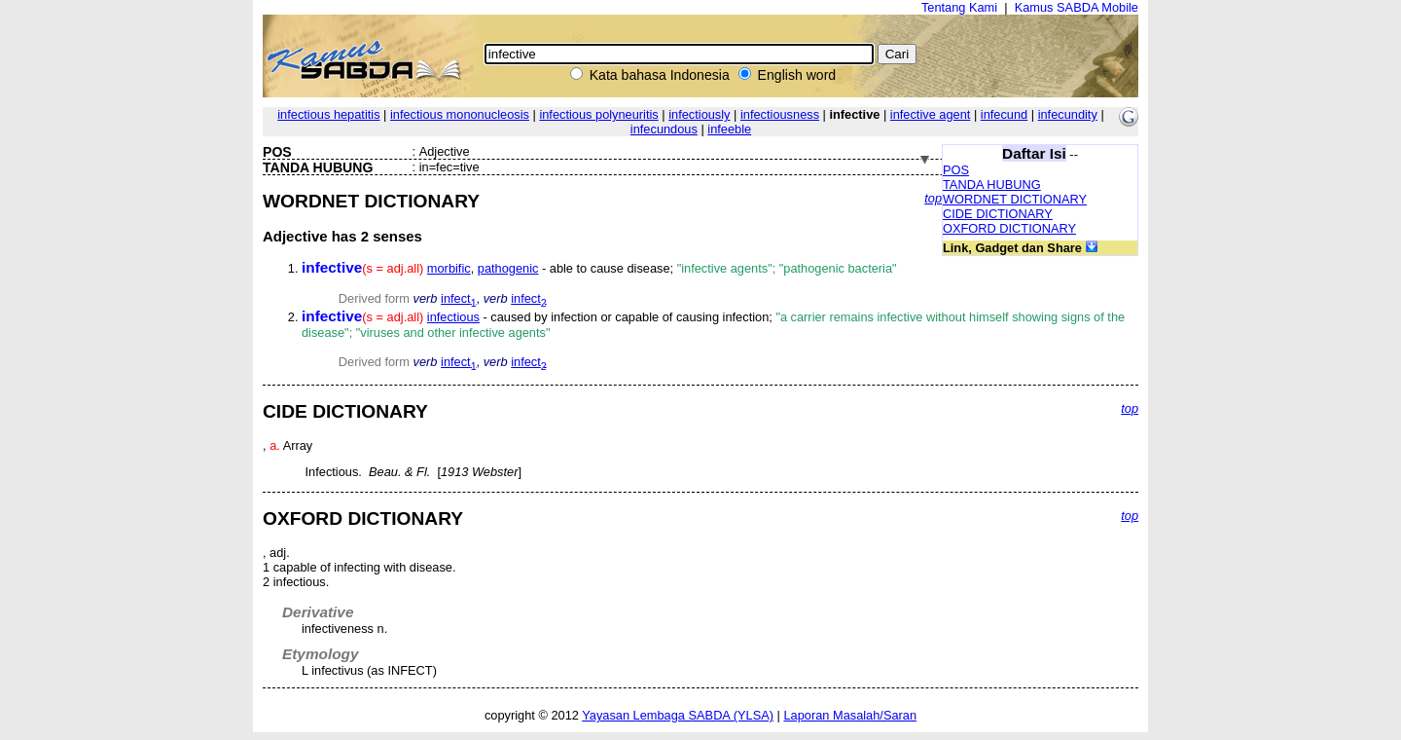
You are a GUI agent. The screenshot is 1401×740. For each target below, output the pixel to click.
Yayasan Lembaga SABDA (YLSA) (677, 715)
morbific (449, 268)
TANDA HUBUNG (992, 184)
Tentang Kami (959, 7)
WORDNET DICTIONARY (1015, 199)
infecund (1004, 114)
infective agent (930, 114)
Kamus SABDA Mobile (1076, 7)
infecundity (1067, 114)
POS (956, 170)
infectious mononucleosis (459, 114)
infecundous (664, 129)
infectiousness (779, 114)
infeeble (729, 129)
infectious (453, 317)
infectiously (699, 114)
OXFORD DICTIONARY (1009, 228)
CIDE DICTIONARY (998, 213)
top (933, 198)
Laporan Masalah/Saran (849, 715)
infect (459, 298)
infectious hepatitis (328, 114)
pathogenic (508, 268)
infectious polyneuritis (598, 114)
